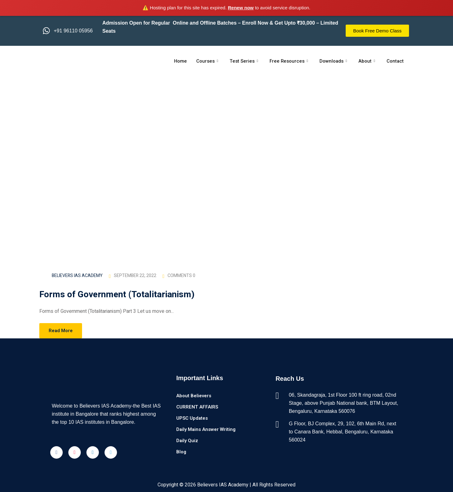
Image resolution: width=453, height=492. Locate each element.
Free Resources (289, 61)
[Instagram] (74, 452)
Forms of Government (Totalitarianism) (118, 294)
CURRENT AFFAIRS (197, 407)
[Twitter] (111, 452)
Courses (207, 61)
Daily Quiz (187, 440)
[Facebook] (56, 452)
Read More (61, 330)
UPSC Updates (192, 418)
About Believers (193, 395)
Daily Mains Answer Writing (206, 429)
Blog (181, 451)
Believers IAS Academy (77, 275)
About (367, 61)
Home (180, 61)
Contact (395, 61)
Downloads (333, 61)
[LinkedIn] (92, 452)
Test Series (244, 61)
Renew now (241, 7)
